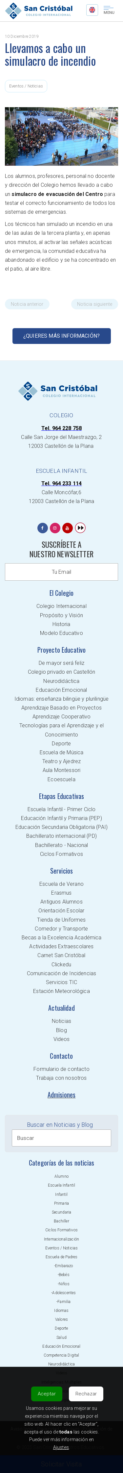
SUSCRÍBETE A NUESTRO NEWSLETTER (61, 549)
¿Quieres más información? (61, 336)
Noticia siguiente (94, 304)
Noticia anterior (27, 304)
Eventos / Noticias (26, 86)
